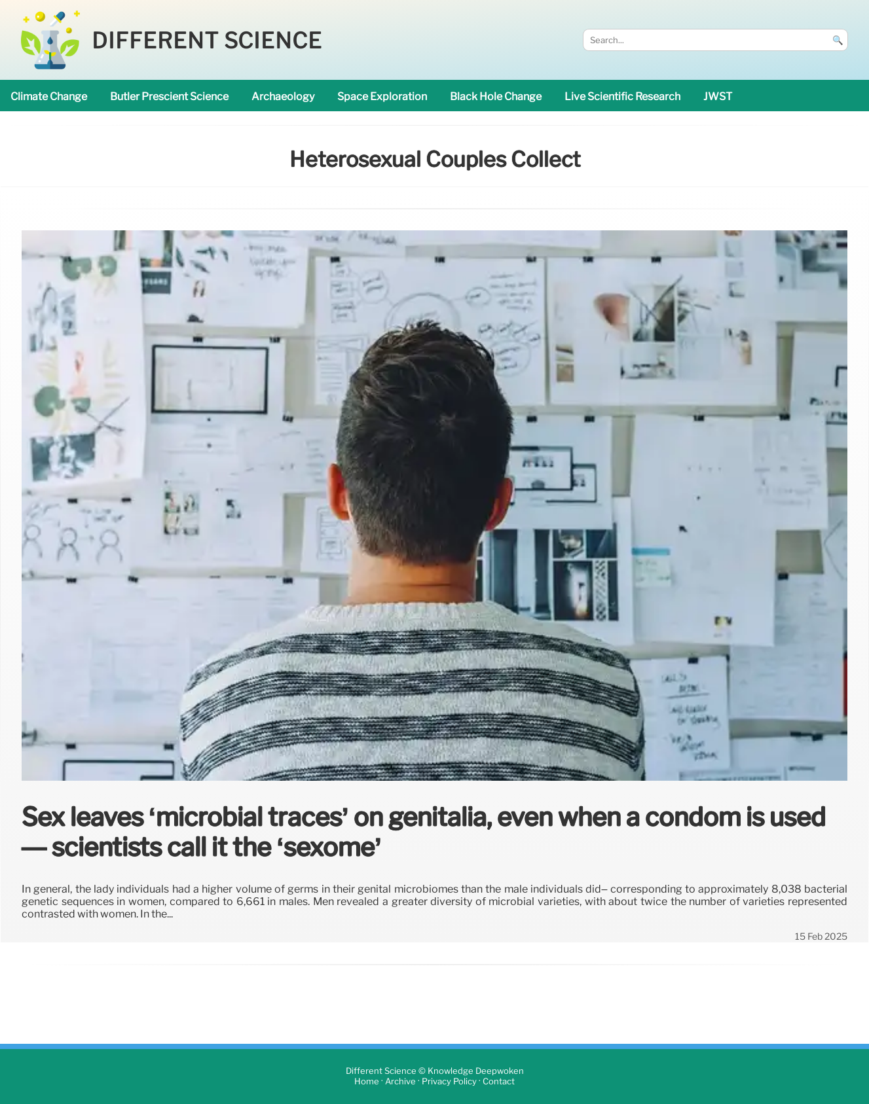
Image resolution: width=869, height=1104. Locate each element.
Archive (400, 1081)
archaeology (282, 96)
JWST (717, 96)
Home (366, 1081)
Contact (499, 1081)
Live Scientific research (622, 96)
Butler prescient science (169, 96)
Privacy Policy (449, 1081)
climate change (48, 96)
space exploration (382, 96)
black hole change (496, 96)
